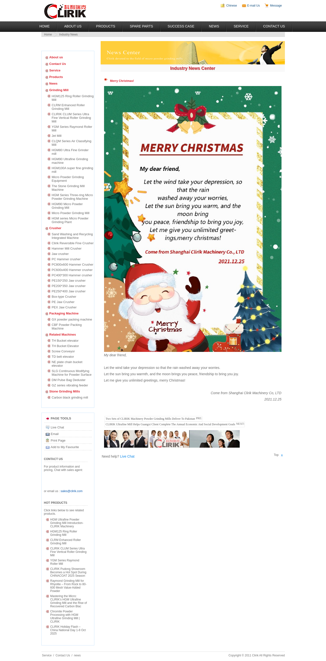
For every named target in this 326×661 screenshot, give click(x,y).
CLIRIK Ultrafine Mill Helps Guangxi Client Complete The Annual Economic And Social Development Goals (170, 424)
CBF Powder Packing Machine (67, 326)
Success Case (181, 26)
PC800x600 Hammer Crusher (72, 264)
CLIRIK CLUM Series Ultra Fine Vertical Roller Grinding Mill (71, 117)
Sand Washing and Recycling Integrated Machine (72, 236)
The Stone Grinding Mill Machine (68, 187)
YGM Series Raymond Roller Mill (72, 128)
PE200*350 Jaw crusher (69, 286)
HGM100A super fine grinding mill (72, 170)
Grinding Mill (59, 90)
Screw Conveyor (63, 351)
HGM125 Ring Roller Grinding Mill (73, 98)
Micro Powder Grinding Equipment (68, 179)
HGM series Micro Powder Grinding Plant (70, 220)
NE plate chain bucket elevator (67, 363)
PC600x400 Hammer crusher (72, 270)
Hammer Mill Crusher (67, 248)
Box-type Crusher (64, 296)
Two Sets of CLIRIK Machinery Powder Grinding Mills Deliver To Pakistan (150, 418)
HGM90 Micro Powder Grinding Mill (67, 205)
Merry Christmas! (122, 81)
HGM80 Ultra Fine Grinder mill (70, 152)
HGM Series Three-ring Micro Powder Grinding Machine (72, 196)
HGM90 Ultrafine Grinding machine (70, 161)
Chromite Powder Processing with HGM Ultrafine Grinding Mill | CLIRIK (65, 616)
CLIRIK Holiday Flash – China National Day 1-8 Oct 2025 (68, 630)
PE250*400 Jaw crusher (69, 291)
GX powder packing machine (72, 319)
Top (276, 455)
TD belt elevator (63, 356)
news (77, 655)
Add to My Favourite (65, 447)
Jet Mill (57, 136)
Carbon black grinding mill (70, 397)
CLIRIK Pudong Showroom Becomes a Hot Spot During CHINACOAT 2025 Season (68, 572)
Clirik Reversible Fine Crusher (73, 243)
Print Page (58, 440)
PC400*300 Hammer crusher (72, 275)
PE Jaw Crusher (63, 302)
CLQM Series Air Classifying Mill (72, 143)
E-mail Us (253, 5)
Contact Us (274, 26)
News (214, 26)
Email (55, 434)
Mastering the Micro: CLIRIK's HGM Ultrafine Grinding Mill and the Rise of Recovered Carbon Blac (68, 601)
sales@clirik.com (71, 491)
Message (276, 5)
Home (44, 26)
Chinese (231, 5)
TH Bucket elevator (65, 340)
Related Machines (62, 334)
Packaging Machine (64, 313)
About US (72, 26)
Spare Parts (141, 26)
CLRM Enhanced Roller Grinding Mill (68, 107)
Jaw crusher (60, 254)
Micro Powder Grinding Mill (70, 213)
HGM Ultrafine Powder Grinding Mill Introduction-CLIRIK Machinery (67, 523)
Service (241, 26)
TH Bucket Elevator (65, 346)
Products (105, 26)
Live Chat (57, 427)
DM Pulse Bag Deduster (69, 380)
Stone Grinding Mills (64, 391)
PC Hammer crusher (66, 259)
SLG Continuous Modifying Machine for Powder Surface (72, 372)
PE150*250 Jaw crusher (69, 280)
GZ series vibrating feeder (70, 385)
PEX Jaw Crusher (64, 307)
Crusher (55, 228)
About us (56, 57)
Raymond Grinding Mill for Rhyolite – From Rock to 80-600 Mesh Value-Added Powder (68, 586)
